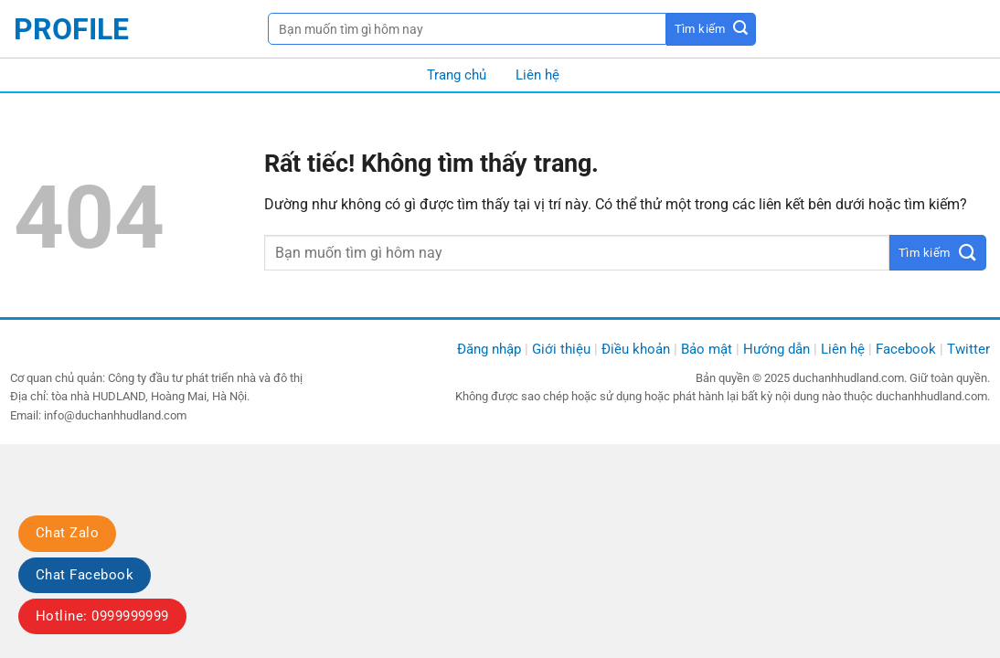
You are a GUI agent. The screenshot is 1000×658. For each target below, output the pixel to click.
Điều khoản (635, 349)
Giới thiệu (561, 349)
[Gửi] (711, 29)
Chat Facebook (84, 575)
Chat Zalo (67, 533)
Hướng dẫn (776, 349)
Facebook (906, 349)
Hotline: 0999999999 (102, 616)
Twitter (968, 349)
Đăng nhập (489, 349)
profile (71, 29)
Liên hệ (537, 75)
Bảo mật (706, 349)
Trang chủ (456, 75)
